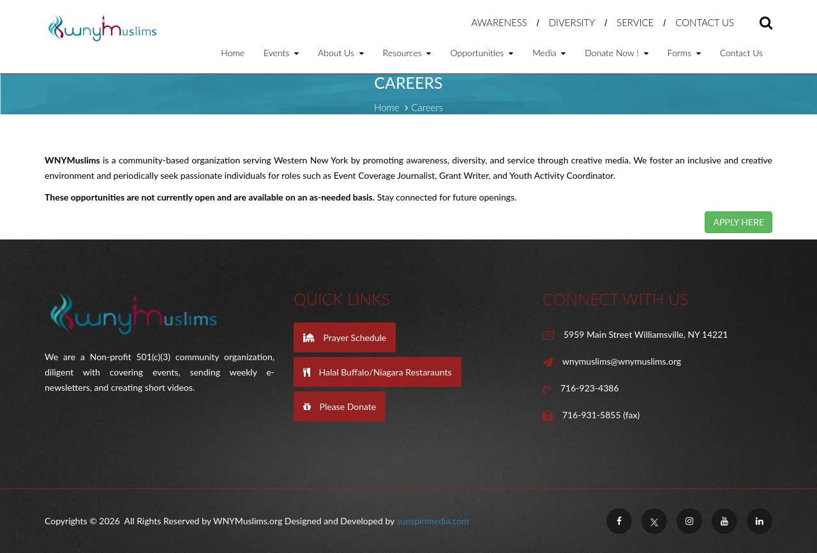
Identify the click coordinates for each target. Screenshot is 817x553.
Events (281, 53)
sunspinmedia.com (433, 520)
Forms (684, 53)
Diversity (572, 22)
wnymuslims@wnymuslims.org (621, 361)
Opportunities (481, 53)
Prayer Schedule (344, 337)
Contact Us (704, 22)
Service (635, 22)
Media (549, 53)
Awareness (499, 22)
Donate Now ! (616, 53)
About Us (341, 53)
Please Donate (339, 406)
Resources (407, 53)
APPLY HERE (738, 221)
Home (232, 53)
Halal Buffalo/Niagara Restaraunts (377, 372)
